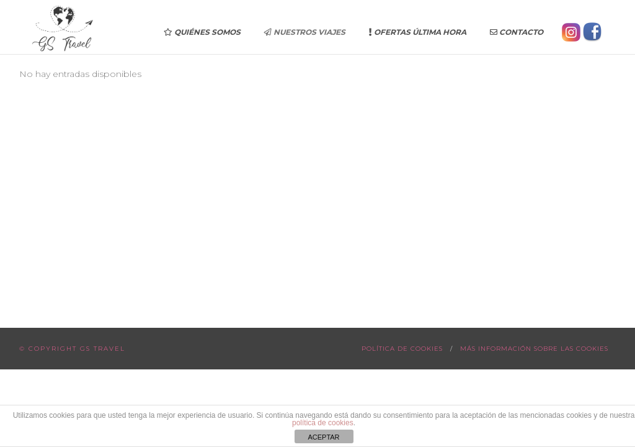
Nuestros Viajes (304, 32)
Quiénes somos (202, 32)
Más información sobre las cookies (534, 349)
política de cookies (322, 422)
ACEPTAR (323, 437)
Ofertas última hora (417, 32)
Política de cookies (402, 349)
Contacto (516, 32)
